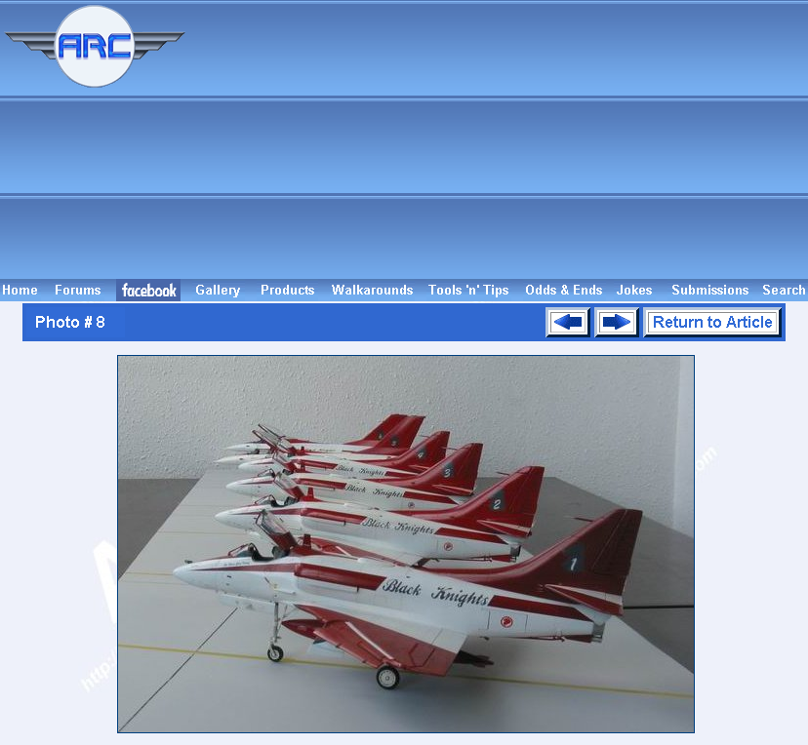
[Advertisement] (500, 139)
